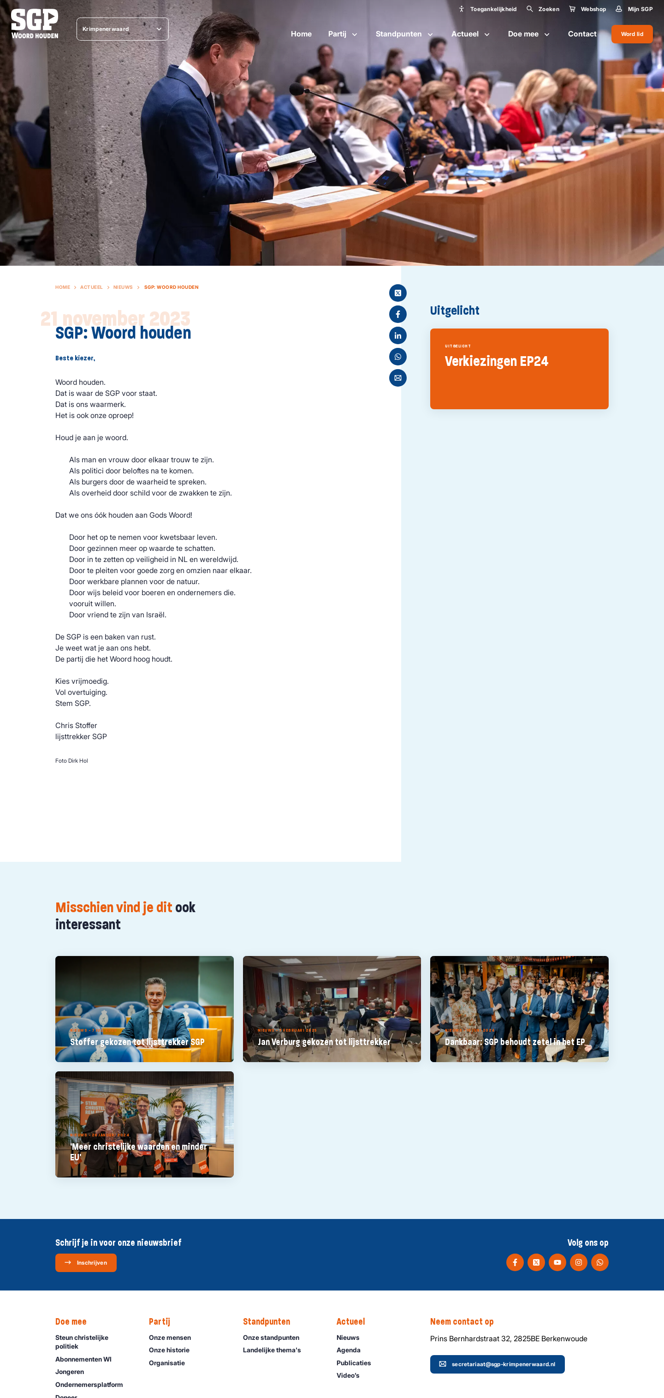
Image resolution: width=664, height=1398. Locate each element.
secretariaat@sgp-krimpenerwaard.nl (497, 1364)
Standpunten (405, 34)
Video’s (352, 1375)
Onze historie (173, 1349)
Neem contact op (466, 1321)
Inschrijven (85, 1262)
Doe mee (529, 34)
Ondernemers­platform (93, 1384)
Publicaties (358, 1362)
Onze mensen (174, 1337)
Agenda (353, 1349)
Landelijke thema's (276, 1349)
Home (301, 33)
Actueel (471, 34)
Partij (343, 34)
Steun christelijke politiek (94, 1341)
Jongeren (73, 1371)
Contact (582, 33)
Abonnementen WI (87, 1359)
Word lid (632, 33)
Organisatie (171, 1362)
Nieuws (123, 287)
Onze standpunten (275, 1337)
